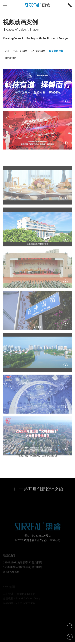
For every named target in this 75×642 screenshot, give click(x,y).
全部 (6, 51)
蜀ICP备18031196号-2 (37, 541)
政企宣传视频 (56, 51)
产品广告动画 (20, 51)
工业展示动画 (38, 51)
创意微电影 (10, 58)
